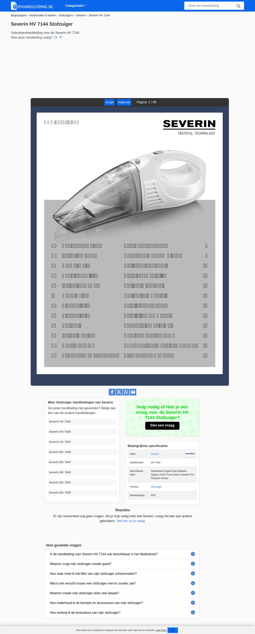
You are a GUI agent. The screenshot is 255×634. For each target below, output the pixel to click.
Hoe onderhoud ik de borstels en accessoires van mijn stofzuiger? (96, 603)
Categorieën (74, 5)
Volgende (124, 102)
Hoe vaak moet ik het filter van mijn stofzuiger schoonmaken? (93, 573)
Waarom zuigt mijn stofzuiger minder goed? (80, 564)
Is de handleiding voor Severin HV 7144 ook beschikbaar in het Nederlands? (104, 554)
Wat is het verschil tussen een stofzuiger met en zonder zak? (93, 583)
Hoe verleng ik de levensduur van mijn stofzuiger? (85, 612)
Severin (155, 454)
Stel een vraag (162, 425)
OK (173, 630)
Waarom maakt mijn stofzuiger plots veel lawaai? (84, 593)
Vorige (109, 102)
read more (161, 630)
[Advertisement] (127, 68)
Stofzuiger (156, 486)
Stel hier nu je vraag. (131, 521)
